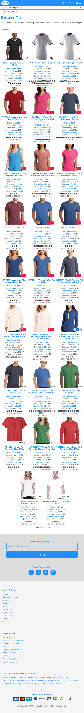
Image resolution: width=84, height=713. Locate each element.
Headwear (17, 683)
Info (4, 606)
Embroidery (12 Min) (14, 73)
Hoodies (41, 677)
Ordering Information (11, 643)
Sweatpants (51, 677)
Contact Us (7, 609)
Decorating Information (12, 640)
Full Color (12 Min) (14, 69)
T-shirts (21, 677)
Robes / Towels (42, 683)
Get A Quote (7, 600)
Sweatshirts (31, 677)
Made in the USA (9, 677)
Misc (52, 683)
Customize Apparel (10, 597)
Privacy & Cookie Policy (12, 659)
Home (5, 594)
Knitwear (21, 680)
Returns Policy (8, 652)
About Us (6, 637)
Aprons (25, 683)
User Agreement (9, 662)
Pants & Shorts (9, 680)
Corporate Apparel (70, 680)
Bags (32, 683)
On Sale (5, 622)
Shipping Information (11, 649)
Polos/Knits (63, 677)
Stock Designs (8, 615)
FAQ (4, 646)
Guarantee (7, 655)
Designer (6, 618)
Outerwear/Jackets (52, 680)
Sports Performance (34, 680)
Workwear (6, 683)
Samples (6, 603)
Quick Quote (7, 612)
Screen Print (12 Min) (14, 78)
